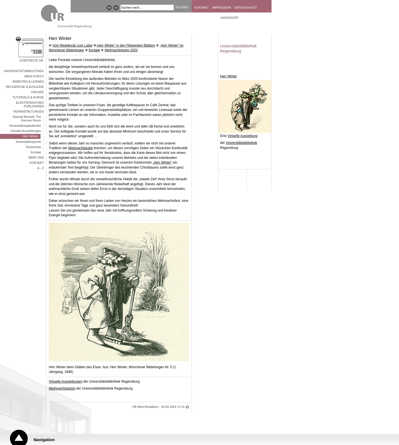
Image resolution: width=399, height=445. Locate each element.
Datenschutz (245, 7)
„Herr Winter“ (162, 162)
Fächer (37, 92)
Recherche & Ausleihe (25, 86)
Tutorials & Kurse (28, 97)
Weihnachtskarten (62, 388)
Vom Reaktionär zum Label (72, 45)
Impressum (221, 7)
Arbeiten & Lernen (28, 81)
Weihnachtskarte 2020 (120, 50)
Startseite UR (31, 60)
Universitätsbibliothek (24, 71)
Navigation (44, 439)
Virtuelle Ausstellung (242, 136)
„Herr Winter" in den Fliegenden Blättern (125, 45)
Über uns (36, 157)
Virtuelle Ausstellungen (25, 131)
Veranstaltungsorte (28, 141)
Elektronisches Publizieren (30, 104)
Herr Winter (30, 136)
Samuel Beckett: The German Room (27, 118)
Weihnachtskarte (80, 148)
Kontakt (202, 7)
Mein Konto (34, 76)
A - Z (40, 168)
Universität (229, 17)
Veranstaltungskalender (25, 125)
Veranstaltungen (28, 111)
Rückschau (33, 147)
